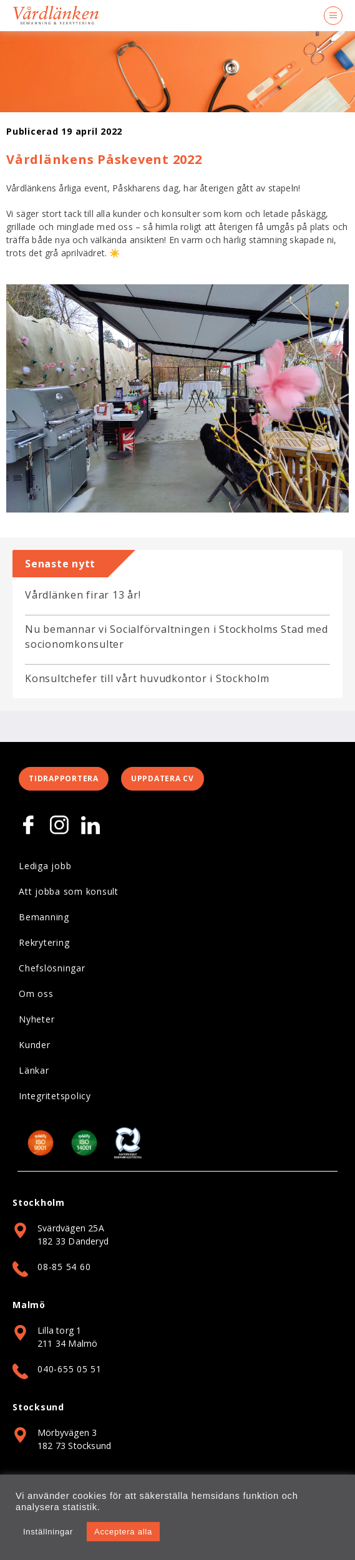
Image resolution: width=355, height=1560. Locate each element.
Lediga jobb (45, 866)
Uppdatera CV (162, 778)
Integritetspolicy (55, 1096)
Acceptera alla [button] (123, 1531)
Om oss (36, 993)
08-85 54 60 (63, 1267)
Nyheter (36, 1019)
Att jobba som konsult (69, 891)
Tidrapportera (64, 778)
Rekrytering (44, 942)
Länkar (34, 1070)
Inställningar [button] (48, 1531)
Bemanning (44, 917)
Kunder (35, 1045)
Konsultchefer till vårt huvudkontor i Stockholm (147, 678)
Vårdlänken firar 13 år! (82, 595)
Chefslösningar (52, 968)
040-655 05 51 (69, 1369)
